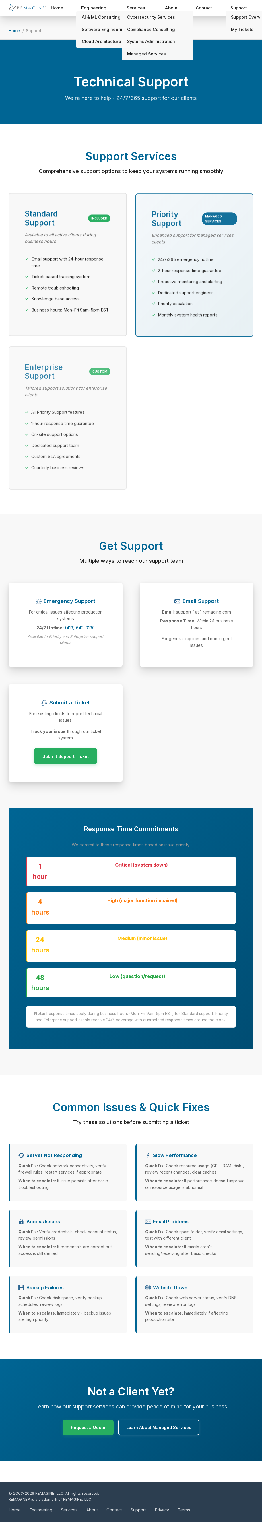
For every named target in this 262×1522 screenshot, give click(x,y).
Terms (185, 1510)
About (176, 9)
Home (68, 9)
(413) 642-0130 (80, 641)
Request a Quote (85, 1447)
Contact (207, 9)
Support (241, 9)
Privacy (163, 1510)
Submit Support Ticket (65, 773)
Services (143, 9)
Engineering (104, 9)
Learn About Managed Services (160, 1447)
